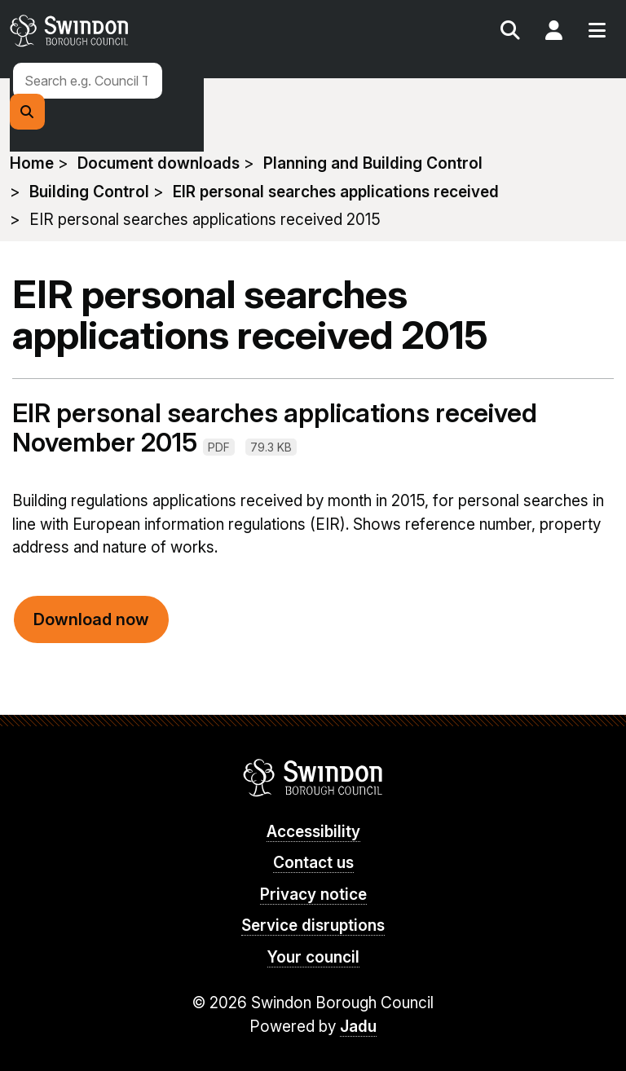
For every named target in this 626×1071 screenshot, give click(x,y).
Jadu (358, 1026)
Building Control (89, 192)
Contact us (313, 862)
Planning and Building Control (373, 163)
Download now (91, 619)
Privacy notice (313, 894)
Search (510, 32)
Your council (313, 957)
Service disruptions (313, 925)
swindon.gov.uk (159, 31)
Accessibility (313, 831)
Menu (596, 32)
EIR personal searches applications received (336, 192)
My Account (553, 32)
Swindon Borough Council (313, 777)
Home (32, 163)
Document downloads (158, 163)
